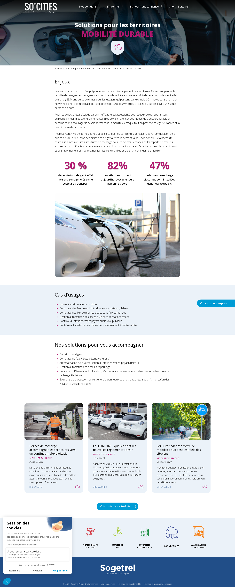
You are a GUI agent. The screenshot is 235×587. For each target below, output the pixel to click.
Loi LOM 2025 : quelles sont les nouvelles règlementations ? (114, 448)
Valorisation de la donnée (198, 546)
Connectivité (171, 546)
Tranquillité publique (90, 546)
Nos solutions (89, 6)
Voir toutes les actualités (115, 506)
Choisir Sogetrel (178, 6)
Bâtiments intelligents (144, 546)
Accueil (58, 68)
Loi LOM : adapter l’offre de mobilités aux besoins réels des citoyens (179, 449)
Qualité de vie (117, 546)
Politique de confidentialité (129, 584)
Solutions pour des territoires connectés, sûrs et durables (94, 68)
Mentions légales (108, 584)
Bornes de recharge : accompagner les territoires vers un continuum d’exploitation (52, 449)
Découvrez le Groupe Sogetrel (117, 573)
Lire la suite (35, 487)
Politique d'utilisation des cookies (158, 584)
